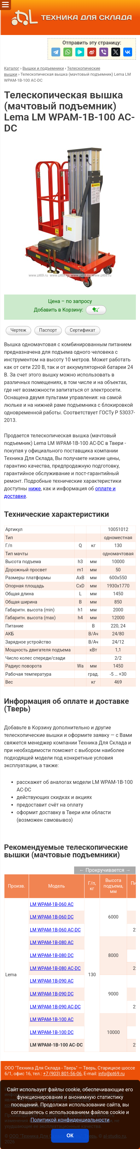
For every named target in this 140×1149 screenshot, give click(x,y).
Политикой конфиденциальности (70, 1120)
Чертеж (18, 330)
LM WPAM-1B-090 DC (51, 994)
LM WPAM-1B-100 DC (51, 1032)
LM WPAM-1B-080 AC (51, 942)
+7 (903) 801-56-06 (62, 1073)
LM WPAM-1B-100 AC (51, 1019)
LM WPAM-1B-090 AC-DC (55, 1007)
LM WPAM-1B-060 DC (51, 917)
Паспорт (48, 330)
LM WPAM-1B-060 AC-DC (55, 930)
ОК (70, 1135)
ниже (34, 489)
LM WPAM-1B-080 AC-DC (55, 968)
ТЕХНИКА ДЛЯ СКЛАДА (70, 17)
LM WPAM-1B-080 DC (51, 955)
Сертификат (82, 330)
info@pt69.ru (111, 1073)
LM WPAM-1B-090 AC (51, 981)
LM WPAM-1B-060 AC (51, 904)
